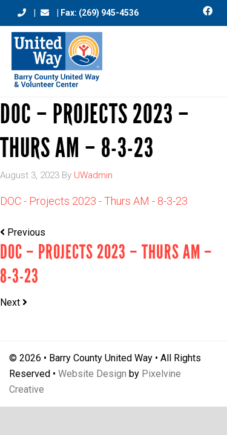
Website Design (92, 373)
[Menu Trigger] (203, 55)
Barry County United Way (57, 61)
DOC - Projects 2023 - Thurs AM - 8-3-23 (94, 201)
